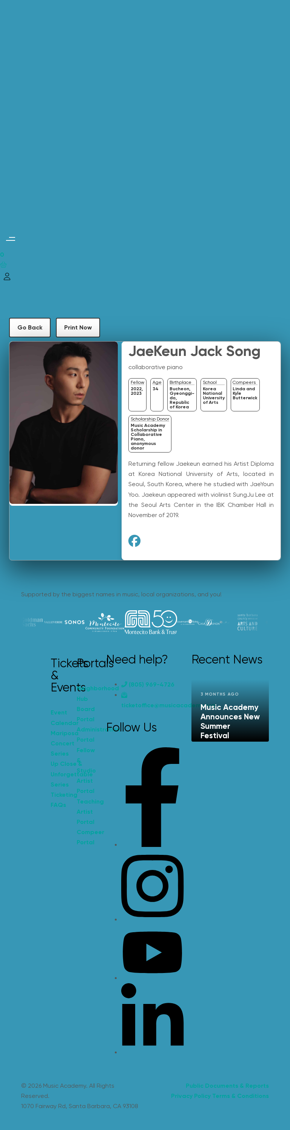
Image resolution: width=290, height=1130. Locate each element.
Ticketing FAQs (60, 799)
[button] (10, 239)
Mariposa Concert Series (60, 743)
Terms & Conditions (240, 1095)
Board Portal (86, 714)
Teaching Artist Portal (86, 811)
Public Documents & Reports (227, 1085)
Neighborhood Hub (86, 693)
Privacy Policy (191, 1095)
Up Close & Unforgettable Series (60, 774)
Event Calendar (60, 717)
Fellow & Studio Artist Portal (86, 771)
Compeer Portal (86, 837)
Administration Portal (86, 734)
